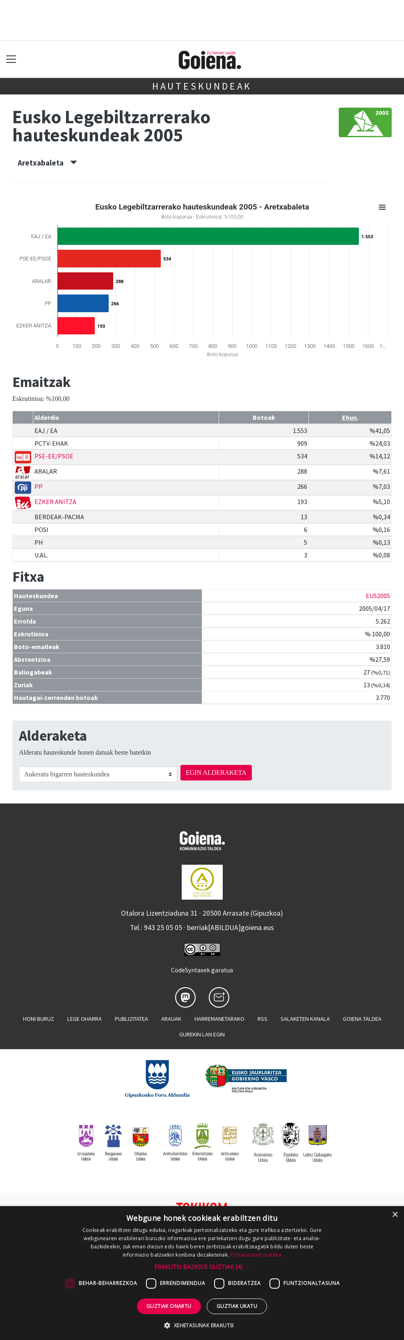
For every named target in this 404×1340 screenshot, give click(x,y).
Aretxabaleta (47, 163)
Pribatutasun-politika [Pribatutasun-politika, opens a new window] (256, 1254)
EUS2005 (378, 596)
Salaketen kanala (305, 1018)
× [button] (395, 1215)
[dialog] (202, 1273)
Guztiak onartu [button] (169, 1306)
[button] (202, 1266)
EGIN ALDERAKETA (216, 772)
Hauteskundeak (202, 86)
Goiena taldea (362, 1018)
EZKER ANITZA (55, 501)
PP (38, 486)
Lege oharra (84, 1018)
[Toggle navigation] (11, 59)
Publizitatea (131, 1018)
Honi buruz (38, 1018)
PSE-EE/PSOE (53, 456)
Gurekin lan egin (202, 1034)
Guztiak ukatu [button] (237, 1306)
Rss (262, 1018)
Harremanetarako (219, 1018)
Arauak (171, 1018)
